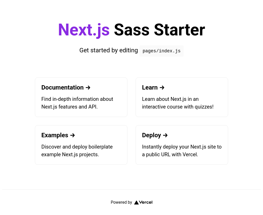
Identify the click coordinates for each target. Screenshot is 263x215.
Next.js (84, 30)
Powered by (131, 202)
